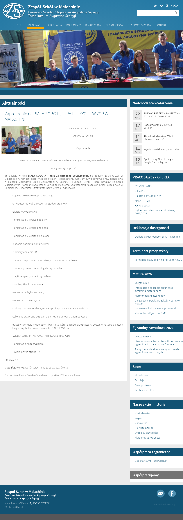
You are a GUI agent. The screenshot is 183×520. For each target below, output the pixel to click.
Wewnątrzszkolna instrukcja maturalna (157, 308)
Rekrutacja (54, 25)
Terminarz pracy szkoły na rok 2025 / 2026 (158, 259)
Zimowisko (141, 423)
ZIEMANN (140, 190)
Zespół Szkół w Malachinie (90, 11)
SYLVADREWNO (143, 186)
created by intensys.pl (165, 504)
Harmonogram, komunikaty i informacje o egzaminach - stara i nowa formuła (159, 343)
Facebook (172, 494)
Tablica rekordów (144, 390)
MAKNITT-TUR (142, 200)
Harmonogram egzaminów (150, 295)
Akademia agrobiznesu (148, 437)
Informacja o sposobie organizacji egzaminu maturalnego (154, 289)
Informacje (35, 25)
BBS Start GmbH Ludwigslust (151, 460)
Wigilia (138, 418)
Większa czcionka (155, 5)
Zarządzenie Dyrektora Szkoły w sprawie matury (157, 302)
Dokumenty (73, 25)
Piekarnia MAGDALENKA (148, 195)
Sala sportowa (143, 385)
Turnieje (139, 380)
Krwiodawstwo (143, 413)
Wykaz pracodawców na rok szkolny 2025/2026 (155, 212)
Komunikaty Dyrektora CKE (150, 313)
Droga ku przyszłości (146, 432)
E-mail (161, 494)
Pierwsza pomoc (144, 427)
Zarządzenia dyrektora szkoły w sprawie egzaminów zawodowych (157, 351)
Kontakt (161, 25)
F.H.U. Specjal (142, 205)
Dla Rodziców (114, 25)
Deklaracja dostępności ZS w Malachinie (157, 236)
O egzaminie (142, 282)
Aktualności (141, 375)
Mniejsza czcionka (161, 5)
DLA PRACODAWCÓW (139, 25)
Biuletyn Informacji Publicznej (174, 5)
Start (20, 25)
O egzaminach (143, 336)
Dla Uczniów (93, 25)
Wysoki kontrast (167, 5)
